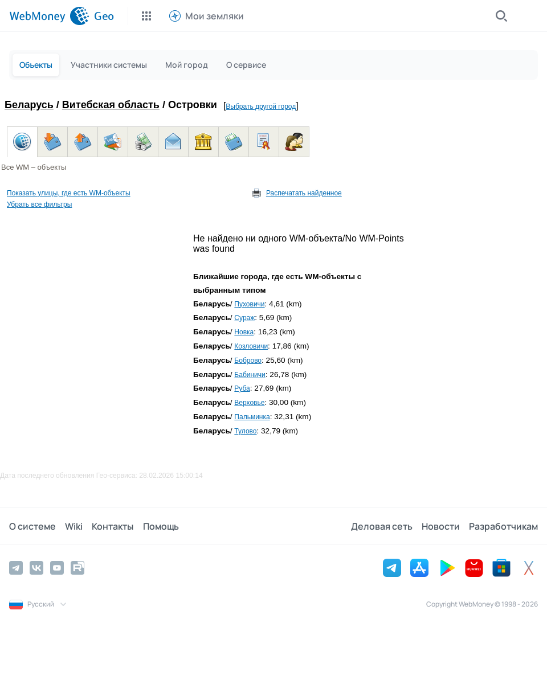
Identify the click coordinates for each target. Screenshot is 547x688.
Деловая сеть (382, 526)
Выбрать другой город (261, 106)
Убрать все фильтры (39, 204)
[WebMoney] (49, 16)
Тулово (245, 431)
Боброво (248, 361)
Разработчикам (503, 526)
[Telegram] (16, 568)
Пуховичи (249, 304)
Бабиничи (249, 375)
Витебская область (111, 104)
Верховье (249, 403)
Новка (244, 332)
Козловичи (251, 346)
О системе (32, 526)
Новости (441, 526)
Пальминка (252, 417)
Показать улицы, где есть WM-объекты (68, 193)
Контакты (112, 526)
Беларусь (29, 104)
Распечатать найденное (304, 193)
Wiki (74, 526)
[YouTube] (57, 568)
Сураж (244, 318)
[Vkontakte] (36, 568)
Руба (242, 388)
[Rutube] (77, 568)
